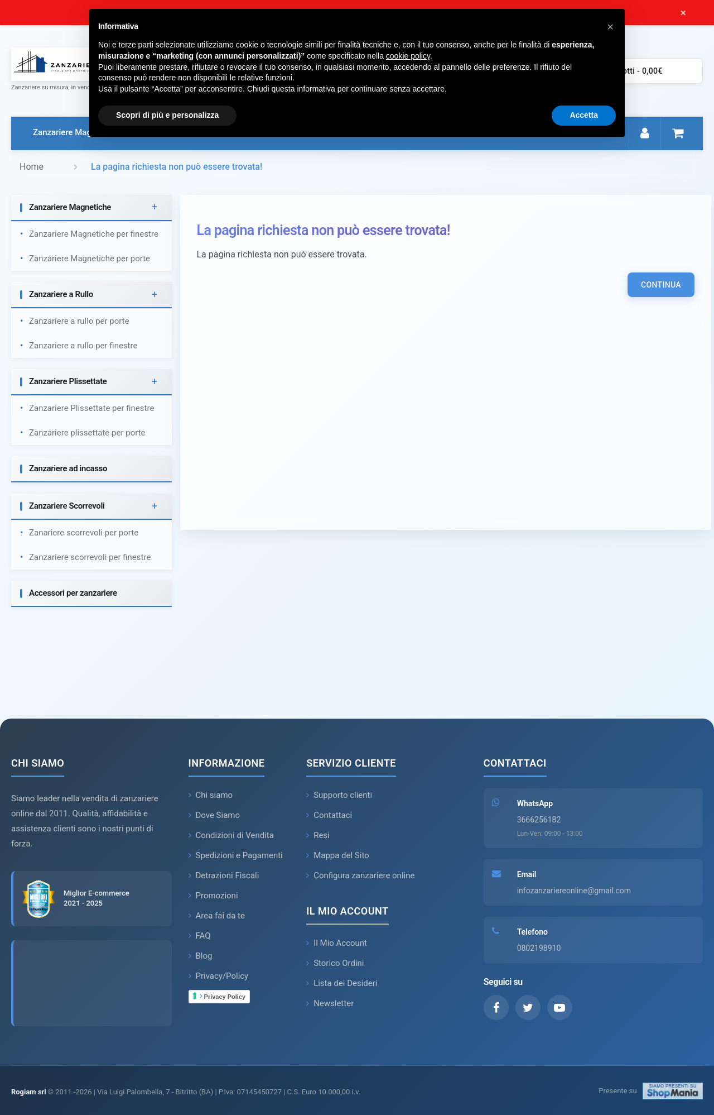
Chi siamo (211, 795)
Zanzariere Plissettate (68, 381)
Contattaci (329, 815)
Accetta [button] (584, 115)
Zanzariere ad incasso (68, 468)
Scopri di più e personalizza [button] (167, 115)
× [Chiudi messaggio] (683, 12)
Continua (661, 284)
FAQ (200, 936)
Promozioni (213, 896)
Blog (201, 956)
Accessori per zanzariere (73, 593)
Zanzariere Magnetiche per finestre (93, 234)
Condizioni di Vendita (231, 835)
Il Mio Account (336, 943)
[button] (610, 27)
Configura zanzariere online (360, 875)
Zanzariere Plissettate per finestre (91, 408)
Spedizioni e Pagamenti (236, 855)
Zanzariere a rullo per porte (79, 321)
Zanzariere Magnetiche (76, 132)
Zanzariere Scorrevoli (67, 506)
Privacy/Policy (219, 976)
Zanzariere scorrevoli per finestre (90, 557)
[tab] (91, 208)
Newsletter (330, 1003)
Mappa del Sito (337, 855)
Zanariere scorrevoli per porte (83, 533)
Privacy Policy (223, 996)
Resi (318, 835)
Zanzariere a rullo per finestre (83, 346)
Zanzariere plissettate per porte (87, 433)
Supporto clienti (339, 795)
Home (32, 166)
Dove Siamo (214, 815)
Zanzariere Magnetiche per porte (89, 258)
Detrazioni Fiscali (224, 875)
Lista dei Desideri (341, 983)
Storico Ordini (335, 963)
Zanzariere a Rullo (61, 294)
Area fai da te (217, 916)
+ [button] (154, 207)
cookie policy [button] (408, 55)
